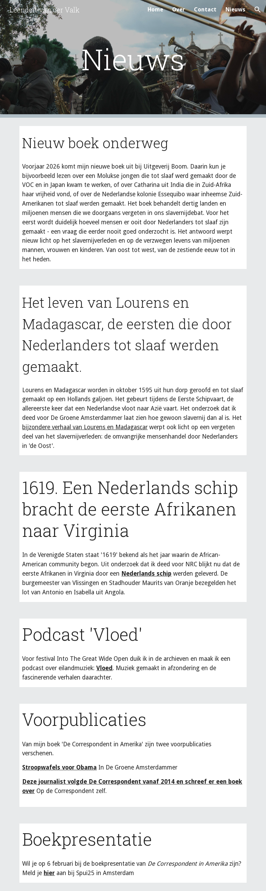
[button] (257, 9)
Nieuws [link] (235, 9)
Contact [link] (205, 9)
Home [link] (155, 9)
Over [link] (178, 9)
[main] (132, 59)
